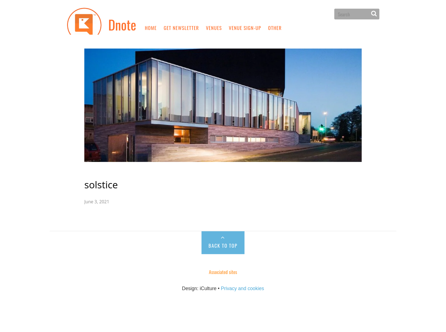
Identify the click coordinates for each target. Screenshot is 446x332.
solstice (115, 171)
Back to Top (223, 232)
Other (275, 27)
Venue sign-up (245, 27)
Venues (214, 27)
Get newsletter (181, 27)
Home (151, 27)
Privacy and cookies (242, 276)
